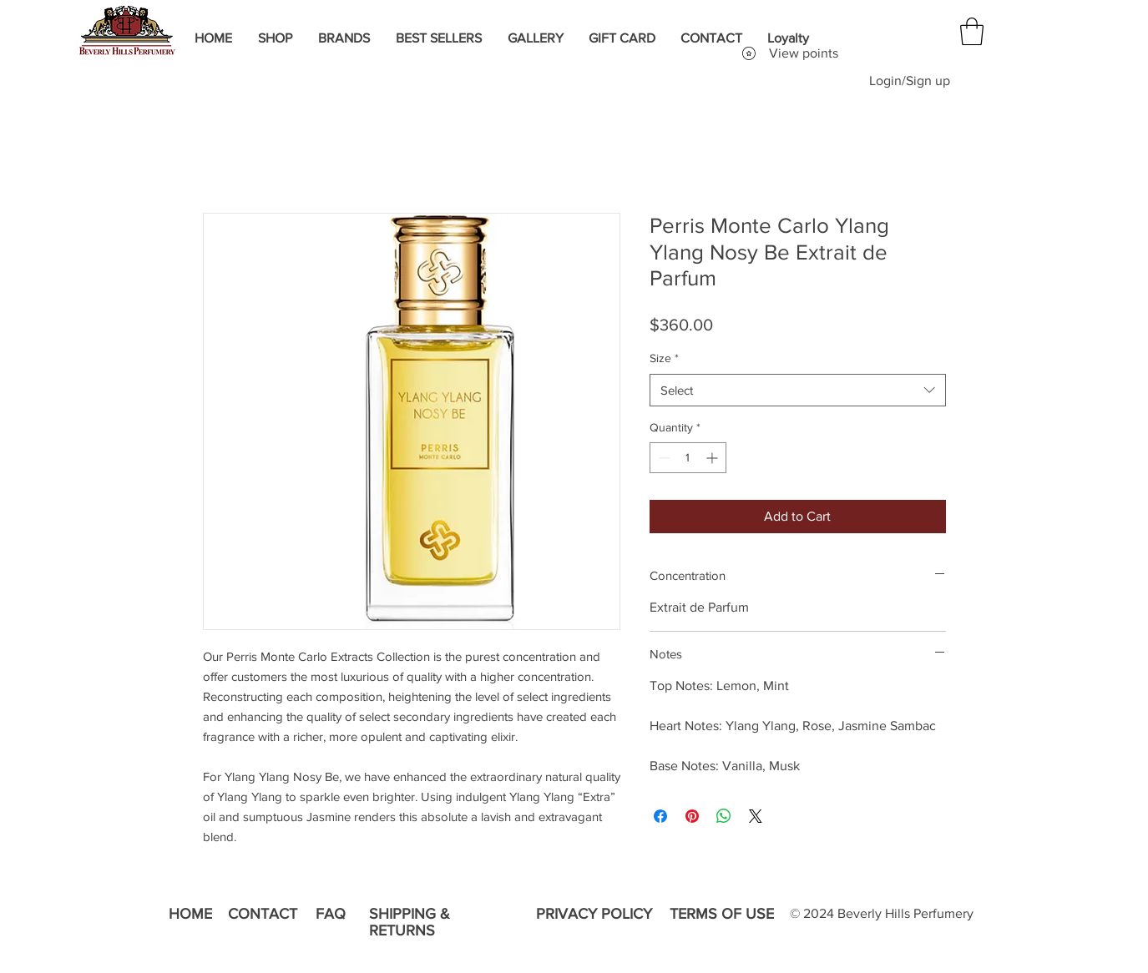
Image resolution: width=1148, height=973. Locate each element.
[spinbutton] (688, 457)
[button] (972, 31)
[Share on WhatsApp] (724, 816)
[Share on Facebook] (660, 816)
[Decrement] (662, 457)
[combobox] (798, 390)
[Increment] (713, 457)
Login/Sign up (909, 80)
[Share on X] (756, 816)
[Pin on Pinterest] (692, 816)
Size (664, 358)
